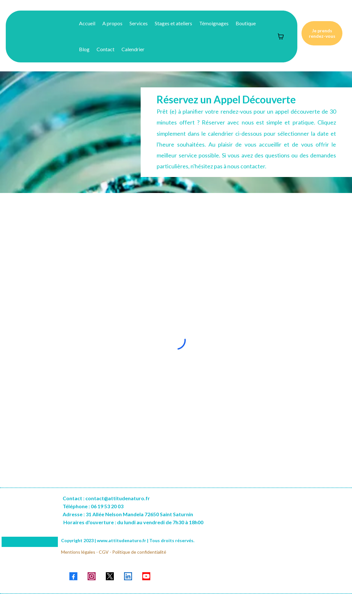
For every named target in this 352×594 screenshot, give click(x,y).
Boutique (246, 23)
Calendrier (133, 49)
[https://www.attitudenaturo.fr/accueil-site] (33, 36)
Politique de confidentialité (139, 552)
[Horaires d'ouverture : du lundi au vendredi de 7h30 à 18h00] (132, 525)
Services (138, 23)
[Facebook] (73, 576)
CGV (104, 552)
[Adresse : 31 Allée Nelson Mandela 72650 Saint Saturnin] (128, 514)
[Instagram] (91, 576)
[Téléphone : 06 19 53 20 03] (93, 506)
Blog (84, 49)
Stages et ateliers (173, 23)
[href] (279, 542)
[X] (110, 576)
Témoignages (214, 23)
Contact (105, 49)
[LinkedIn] (128, 576)
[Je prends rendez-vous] (321, 33)
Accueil (87, 23)
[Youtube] (146, 576)
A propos (112, 23)
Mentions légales (78, 552)
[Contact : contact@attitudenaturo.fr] (106, 498)
